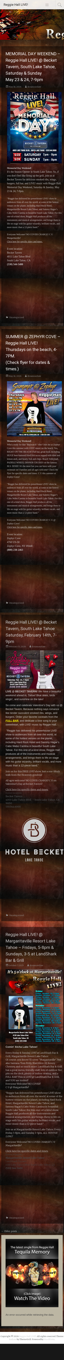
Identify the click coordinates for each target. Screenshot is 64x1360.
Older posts (9, 1231)
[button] (32, 1273)
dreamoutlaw (34, 87)
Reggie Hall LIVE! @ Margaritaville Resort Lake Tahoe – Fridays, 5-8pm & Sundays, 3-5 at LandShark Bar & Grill (31, 947)
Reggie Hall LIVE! (16, 4)
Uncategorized (16, 317)
